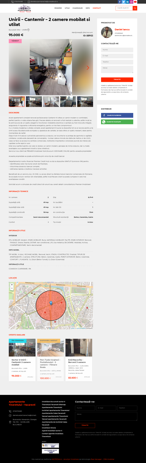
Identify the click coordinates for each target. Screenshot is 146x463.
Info (88, 8)
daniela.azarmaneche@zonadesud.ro (42, 1)
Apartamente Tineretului (52, 407)
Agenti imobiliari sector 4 (52, 430)
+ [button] (12, 285)
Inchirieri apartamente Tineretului (55, 410)
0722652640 (119, 33)
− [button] (12, 288)
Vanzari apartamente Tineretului (55, 416)
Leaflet (72, 328)
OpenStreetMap (81, 328)
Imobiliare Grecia (49, 428)
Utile (67, 8)
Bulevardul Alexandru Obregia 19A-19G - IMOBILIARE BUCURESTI (24, 422)
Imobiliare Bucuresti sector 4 (53, 401)
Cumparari (78, 8)
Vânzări (58, 8)
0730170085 (17, 1)
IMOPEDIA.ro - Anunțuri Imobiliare (65, 459)
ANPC (44, 442)
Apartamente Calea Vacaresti (53, 413)
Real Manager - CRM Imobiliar (102, 459)
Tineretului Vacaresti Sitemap (54, 404)
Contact (97, 8)
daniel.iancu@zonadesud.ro (124, 35)
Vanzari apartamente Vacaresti (54, 419)
